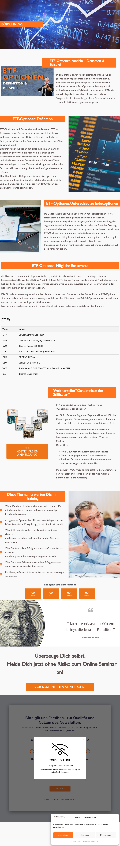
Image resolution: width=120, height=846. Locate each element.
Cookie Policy (76, 841)
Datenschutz (86, 841)
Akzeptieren (63, 835)
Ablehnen (85, 835)
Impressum (94, 841)
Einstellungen (106, 835)
